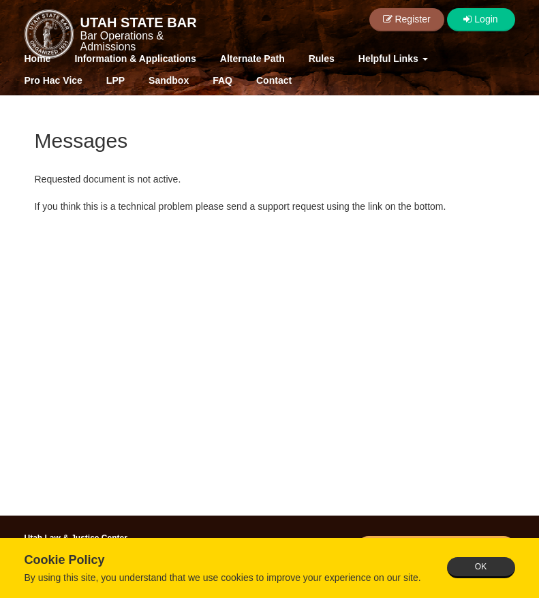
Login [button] (480, 19)
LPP (115, 80)
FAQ (222, 80)
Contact (274, 80)
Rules (322, 58)
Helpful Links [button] (393, 58)
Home (38, 58)
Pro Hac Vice (53, 80)
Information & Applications (135, 58)
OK (481, 566)
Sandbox (169, 80)
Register (407, 19)
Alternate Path (252, 58)
